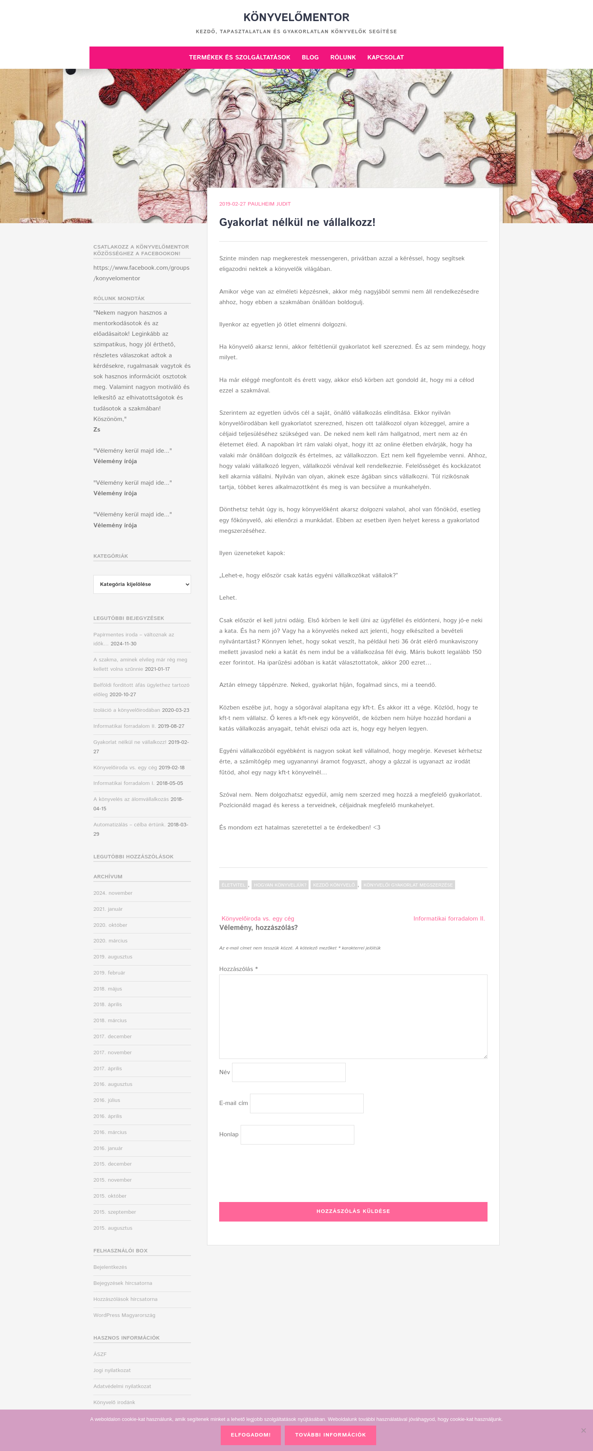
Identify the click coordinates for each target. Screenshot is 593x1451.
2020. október (110, 925)
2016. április (107, 1116)
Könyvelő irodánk (114, 1402)
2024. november (112, 893)
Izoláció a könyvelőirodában (126, 710)
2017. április (107, 1069)
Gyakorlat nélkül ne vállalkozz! (129, 742)
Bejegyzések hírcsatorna (122, 1283)
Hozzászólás (238, 969)
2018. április (107, 1005)
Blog (310, 57)
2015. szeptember (114, 1212)
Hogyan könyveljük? (280, 885)
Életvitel (233, 885)
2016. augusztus (112, 1084)
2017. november (112, 1053)
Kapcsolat (385, 57)
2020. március (110, 941)
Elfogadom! (251, 1435)
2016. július (106, 1100)
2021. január (108, 909)
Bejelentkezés (110, 1267)
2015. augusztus (112, 1228)
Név (224, 1072)
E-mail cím (233, 1103)
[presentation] (278, 1171)
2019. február (109, 973)
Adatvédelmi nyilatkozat (122, 1386)
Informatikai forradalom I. (124, 783)
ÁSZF (100, 1354)
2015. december (112, 1164)
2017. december (112, 1037)
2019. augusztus (112, 957)
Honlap (229, 1134)
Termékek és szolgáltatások (239, 57)
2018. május (107, 989)
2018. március (110, 1021)
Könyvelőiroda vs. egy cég (257, 918)
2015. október (110, 1196)
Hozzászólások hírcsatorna (125, 1299)
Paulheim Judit (269, 204)
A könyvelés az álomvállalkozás (131, 799)
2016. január (108, 1148)
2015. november (112, 1180)
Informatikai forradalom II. (449, 918)
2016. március (110, 1132)
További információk (330, 1435)
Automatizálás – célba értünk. (129, 825)
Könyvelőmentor (296, 18)
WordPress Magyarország (124, 1315)
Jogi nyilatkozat (112, 1370)
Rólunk (343, 57)
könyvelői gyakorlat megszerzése (408, 885)
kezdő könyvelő (334, 885)
